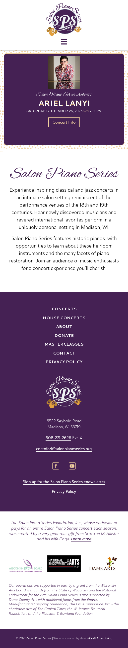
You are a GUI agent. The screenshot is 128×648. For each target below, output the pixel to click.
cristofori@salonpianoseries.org (64, 448)
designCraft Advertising (96, 638)
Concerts (64, 309)
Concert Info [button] (64, 122)
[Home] (64, 19)
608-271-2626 (58, 437)
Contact (64, 353)
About (64, 326)
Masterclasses (64, 344)
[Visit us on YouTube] (72, 466)
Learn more (81, 539)
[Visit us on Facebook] (56, 466)
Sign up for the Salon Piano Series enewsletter (64, 481)
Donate (64, 335)
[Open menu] (64, 42)
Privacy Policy (64, 361)
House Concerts (64, 318)
